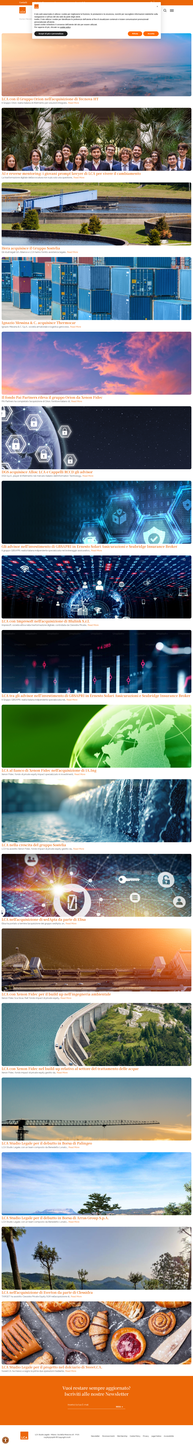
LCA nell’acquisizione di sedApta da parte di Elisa (44, 919)
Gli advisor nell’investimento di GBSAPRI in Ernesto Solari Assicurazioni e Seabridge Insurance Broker (89, 546)
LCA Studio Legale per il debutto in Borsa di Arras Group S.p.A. (55, 1217)
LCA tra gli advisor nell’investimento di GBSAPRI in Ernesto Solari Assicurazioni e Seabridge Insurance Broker (96, 695)
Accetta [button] (151, 34)
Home (22, 19)
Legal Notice (156, 1436)
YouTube (168, 2)
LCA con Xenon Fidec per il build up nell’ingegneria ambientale (56, 994)
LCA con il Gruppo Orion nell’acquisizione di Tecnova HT (50, 98)
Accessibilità (169, 1436)
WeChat (172, 2)
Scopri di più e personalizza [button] (51, 34)
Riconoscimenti (108, 1436)
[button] (157, 6)
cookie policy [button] (65, 27)
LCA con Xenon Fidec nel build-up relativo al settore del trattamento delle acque (70, 1068)
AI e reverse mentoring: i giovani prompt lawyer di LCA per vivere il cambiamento (71, 173)
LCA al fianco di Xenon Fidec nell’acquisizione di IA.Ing (49, 770)
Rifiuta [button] (135, 34)
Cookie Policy (135, 1436)
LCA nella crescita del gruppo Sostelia (34, 844)
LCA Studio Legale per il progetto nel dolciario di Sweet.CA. (52, 1367)
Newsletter (95, 1436)
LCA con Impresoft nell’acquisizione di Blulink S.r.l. (46, 621)
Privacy (146, 1436)
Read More (73, 103)
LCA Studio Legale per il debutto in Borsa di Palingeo (47, 1143)
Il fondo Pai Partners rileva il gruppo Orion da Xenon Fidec (52, 397)
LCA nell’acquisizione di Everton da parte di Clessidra (47, 1292)
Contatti (23, 2)
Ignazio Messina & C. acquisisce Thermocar (39, 322)
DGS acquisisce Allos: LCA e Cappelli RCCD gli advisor (47, 471)
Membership (122, 1436)
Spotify (165, 2)
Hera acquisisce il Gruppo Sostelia (31, 248)
